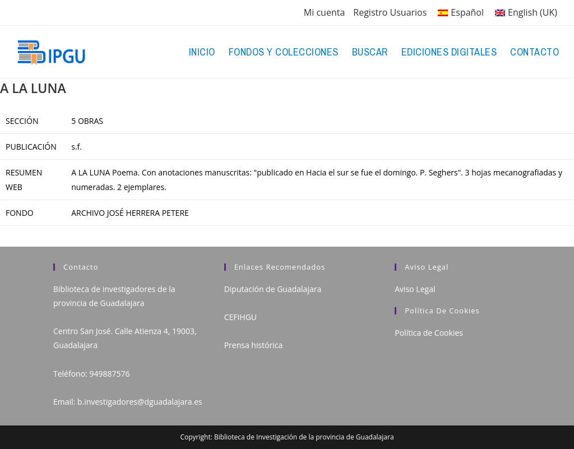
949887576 (109, 373)
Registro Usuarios (390, 12)
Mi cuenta (324, 12)
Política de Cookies (429, 332)
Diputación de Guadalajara (273, 289)
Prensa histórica (253, 345)
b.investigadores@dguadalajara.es (139, 401)
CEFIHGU (240, 317)
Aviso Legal (415, 289)
